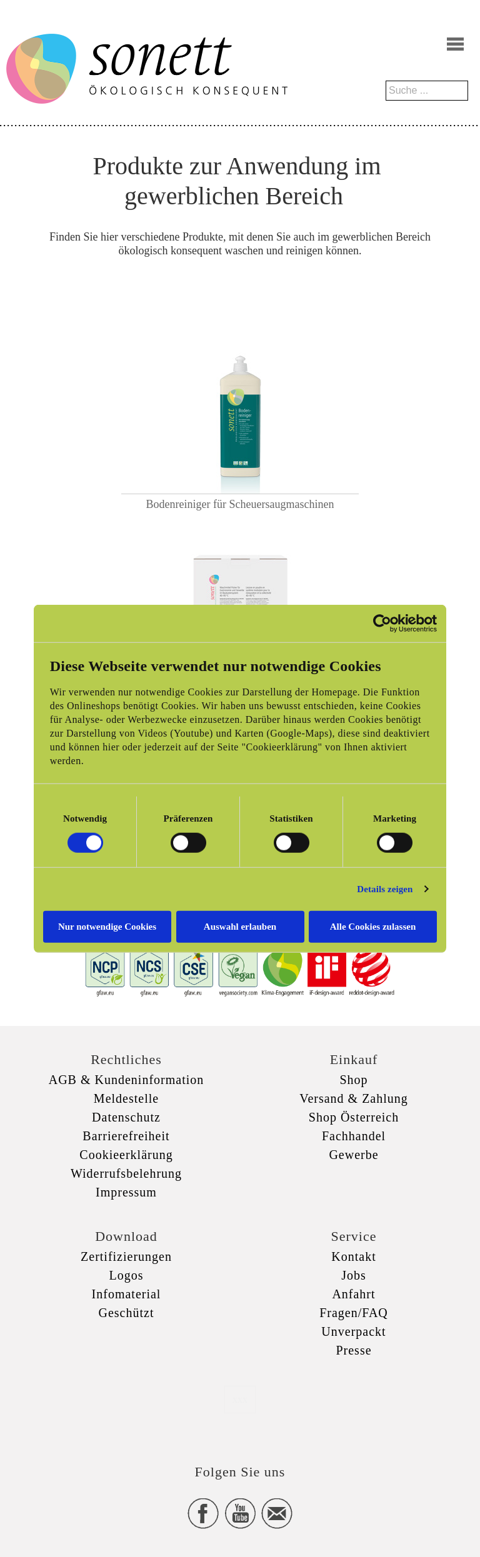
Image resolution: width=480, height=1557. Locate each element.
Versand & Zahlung (353, 1098)
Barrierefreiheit (125, 1136)
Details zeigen (384, 889)
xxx (240, 1399)
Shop (353, 1080)
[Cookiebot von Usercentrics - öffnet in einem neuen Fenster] (382, 623)
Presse (353, 1350)
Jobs (353, 1275)
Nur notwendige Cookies (107, 926)
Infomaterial (126, 1294)
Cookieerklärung (125, 1155)
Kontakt (353, 1256)
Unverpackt (353, 1331)
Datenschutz (126, 1117)
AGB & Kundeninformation (126, 1080)
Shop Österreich (354, 1117)
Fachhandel (354, 1136)
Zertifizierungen (126, 1256)
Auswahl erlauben (240, 926)
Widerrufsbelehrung (126, 1173)
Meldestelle (126, 1098)
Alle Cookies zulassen (373, 926)
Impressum (126, 1192)
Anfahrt (353, 1294)
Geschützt (126, 1313)
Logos (126, 1275)
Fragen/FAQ (353, 1313)
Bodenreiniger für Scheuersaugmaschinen (240, 504)
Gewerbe (353, 1155)
